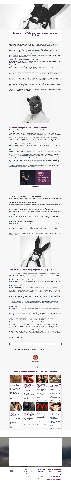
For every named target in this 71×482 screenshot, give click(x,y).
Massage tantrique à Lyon (55, 471)
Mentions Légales (41, 469)
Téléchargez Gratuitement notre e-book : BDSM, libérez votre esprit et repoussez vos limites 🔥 (29, 192)
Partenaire (39, 475)
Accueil (26, 469)
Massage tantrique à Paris (55, 469)
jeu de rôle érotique (20, 49)
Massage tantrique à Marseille (56, 474)
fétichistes (39, 281)
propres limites (46, 165)
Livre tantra (27, 475)
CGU (38, 473)
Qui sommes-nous (28, 471)
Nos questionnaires (28, 476)
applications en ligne (36, 275)
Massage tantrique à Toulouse (56, 477)
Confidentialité (40, 471)
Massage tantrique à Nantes (54, 479)
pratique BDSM (39, 133)
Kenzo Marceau (35, 361)
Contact (39, 478)
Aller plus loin (27, 473)
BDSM (39, 38)
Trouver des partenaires (14, 271)
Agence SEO (40, 476)
